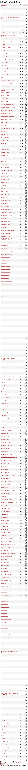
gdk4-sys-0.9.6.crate (4, 415)
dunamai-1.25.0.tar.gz (5, 469)
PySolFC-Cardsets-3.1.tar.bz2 (6, 41)
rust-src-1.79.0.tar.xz (4, 98)
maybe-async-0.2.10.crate (5, 547)
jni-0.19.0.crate (3, 427)
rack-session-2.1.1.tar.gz (5, 532)
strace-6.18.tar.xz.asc (5, 735)
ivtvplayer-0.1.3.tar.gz (5, 535)
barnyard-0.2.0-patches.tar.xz (6, 586)
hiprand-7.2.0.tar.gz (4, 352)
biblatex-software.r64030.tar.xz (6, 696)
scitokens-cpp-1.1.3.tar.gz (5, 275)
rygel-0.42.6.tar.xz (4, 125)
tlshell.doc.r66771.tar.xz (5, 744)
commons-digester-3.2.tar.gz (6, 266)
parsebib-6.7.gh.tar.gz (5, 520)
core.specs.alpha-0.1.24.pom (6, 702)
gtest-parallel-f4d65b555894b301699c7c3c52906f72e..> (8, 553)
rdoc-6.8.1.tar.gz (4, 164)
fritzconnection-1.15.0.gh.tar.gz (6, 337)
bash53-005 (3, 720)
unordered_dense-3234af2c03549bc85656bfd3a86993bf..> (8, 158)
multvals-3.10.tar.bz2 (4, 604)
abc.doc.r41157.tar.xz (5, 293)
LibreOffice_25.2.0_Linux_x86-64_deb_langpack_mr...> (6, 239)
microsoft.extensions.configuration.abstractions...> (10, 355)
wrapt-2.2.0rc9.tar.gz (4, 364)
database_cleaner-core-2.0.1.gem (7, 538)
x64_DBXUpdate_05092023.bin (6, 550)
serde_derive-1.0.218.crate (6, 436)
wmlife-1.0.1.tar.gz (4, 382)
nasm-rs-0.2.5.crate (4, 628)
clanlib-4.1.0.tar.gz (4, 77)
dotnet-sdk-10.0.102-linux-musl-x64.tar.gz (8, 14)
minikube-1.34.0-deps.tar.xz (6, 65)
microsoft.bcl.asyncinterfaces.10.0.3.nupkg (8, 376)
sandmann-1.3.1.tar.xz (5, 56)
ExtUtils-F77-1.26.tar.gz (5, 589)
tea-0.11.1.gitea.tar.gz (5, 167)
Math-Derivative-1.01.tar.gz (6, 574)
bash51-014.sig (3, 759)
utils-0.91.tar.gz (3, 188)
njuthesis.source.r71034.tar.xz (6, 418)
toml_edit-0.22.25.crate (5, 361)
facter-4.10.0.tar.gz (4, 197)
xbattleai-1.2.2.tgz (4, 131)
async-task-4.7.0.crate (5, 493)
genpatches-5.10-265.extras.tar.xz (7, 687)
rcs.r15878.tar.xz (4, 598)
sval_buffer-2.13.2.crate (5, 562)
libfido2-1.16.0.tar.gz (4, 173)
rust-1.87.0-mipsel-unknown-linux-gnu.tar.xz (9, 44)
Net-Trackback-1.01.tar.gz (5, 634)
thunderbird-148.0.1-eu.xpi (5, 200)
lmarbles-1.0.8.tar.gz (4, 155)
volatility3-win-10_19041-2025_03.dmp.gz (8, 11)
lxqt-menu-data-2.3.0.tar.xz (6, 442)
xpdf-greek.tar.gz (4, 717)
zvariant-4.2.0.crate (4, 394)
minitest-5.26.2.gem (4, 370)
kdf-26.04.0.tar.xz (4, 203)
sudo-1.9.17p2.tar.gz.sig (5, 753)
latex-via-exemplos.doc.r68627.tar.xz (7, 104)
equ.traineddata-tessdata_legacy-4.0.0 (8, 110)
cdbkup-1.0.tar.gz (4, 496)
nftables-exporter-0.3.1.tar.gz (6, 541)
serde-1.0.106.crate (4, 409)
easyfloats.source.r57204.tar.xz (6, 580)
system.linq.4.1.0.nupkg (5, 194)
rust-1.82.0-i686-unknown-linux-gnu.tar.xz (8, 20)
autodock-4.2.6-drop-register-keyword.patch (9, 502)
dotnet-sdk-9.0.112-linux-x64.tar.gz (7, 26)
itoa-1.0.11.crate (4, 613)
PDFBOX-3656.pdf (4, 403)
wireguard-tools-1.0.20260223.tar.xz (7, 373)
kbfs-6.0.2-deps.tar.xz (5, 29)
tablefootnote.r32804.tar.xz (5, 684)
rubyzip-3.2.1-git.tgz (4, 140)
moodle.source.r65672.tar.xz (6, 406)
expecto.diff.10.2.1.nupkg (5, 508)
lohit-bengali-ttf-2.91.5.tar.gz (6, 412)
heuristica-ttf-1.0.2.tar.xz (5, 257)
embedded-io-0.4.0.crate (5, 595)
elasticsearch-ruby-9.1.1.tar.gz (6, 119)
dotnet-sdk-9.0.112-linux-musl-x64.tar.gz (8, 23)
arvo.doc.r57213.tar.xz (5, 439)
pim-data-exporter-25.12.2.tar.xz (6, 215)
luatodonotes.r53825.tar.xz (5, 529)
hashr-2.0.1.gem (4, 622)
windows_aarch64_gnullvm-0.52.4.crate (8, 212)
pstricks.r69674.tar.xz (5, 385)
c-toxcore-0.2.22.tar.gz (5, 149)
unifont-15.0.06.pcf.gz (5, 137)
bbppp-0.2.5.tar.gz (4, 391)
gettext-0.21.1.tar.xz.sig (5, 732)
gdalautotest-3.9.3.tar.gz (5, 53)
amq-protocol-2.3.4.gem (5, 463)
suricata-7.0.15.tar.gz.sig (5, 750)
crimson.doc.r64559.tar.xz (5, 511)
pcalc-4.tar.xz (3, 421)
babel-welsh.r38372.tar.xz (5, 714)
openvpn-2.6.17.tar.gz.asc (5, 726)
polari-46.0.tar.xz (4, 143)
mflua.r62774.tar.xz (4, 517)
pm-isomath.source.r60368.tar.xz (7, 556)
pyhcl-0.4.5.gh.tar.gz (4, 433)
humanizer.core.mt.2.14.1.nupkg (6, 454)
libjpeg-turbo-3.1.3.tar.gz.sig (6, 756)
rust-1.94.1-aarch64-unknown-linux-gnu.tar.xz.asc (10, 738)
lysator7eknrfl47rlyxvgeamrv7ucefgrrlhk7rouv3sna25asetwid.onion (12, 762)
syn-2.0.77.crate (4, 296)
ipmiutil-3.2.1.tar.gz (4, 122)
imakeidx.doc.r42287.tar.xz (6, 191)
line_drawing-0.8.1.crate (5, 577)
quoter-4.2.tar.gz (4, 610)
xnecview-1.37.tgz (4, 400)
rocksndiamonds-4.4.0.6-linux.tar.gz (7, 80)
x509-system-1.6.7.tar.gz (5, 699)
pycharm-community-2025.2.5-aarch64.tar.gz (9, 8)
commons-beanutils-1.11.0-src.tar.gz (7, 230)
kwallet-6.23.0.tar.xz (4, 248)
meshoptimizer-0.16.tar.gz (5, 260)
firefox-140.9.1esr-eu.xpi (5, 224)
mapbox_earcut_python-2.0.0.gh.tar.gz (8, 490)
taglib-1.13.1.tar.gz (4, 134)
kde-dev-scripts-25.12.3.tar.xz (6, 242)
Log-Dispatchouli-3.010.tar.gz (6, 478)
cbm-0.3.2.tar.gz (4, 568)
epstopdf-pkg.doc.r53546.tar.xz (6, 254)
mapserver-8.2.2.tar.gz (5, 95)
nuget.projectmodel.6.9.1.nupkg (6, 281)
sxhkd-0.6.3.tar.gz (4, 505)
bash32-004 (3, 708)
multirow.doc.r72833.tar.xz (5, 179)
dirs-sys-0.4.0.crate (4, 616)
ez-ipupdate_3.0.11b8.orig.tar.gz (7, 397)
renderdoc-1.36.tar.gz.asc (5, 729)
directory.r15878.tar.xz (5, 607)
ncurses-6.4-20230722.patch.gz (6, 430)
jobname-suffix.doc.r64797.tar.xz (7, 209)
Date (25, 5)
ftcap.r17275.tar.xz (4, 711)
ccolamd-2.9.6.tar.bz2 (5, 287)
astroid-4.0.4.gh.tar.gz (5, 206)
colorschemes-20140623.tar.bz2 (6, 170)
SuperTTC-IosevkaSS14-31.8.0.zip (7, 47)
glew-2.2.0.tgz (3, 161)
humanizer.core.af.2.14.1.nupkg (6, 445)
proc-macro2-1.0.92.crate (5, 448)
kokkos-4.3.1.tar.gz (4, 101)
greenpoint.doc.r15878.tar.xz (6, 723)
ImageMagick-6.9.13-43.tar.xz (6, 68)
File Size (20, 5)
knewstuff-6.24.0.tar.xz (5, 92)
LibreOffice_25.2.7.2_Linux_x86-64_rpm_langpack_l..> (7, 146)
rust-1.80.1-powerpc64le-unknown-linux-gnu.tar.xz (10, 32)
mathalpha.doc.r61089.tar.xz (6, 113)
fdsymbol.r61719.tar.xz (5, 152)
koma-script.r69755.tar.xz (5, 74)
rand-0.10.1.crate (4, 367)
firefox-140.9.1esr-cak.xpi (5, 236)
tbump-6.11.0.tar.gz (4, 523)
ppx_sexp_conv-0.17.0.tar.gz (6, 424)
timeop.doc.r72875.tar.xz (5, 233)
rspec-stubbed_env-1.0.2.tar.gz (6, 499)
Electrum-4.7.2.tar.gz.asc (5, 705)
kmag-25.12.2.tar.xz (4, 176)
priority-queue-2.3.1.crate (5, 472)
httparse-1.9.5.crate (4, 487)
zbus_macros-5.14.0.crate (5, 484)
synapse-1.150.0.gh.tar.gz (5, 71)
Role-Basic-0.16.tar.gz (5, 514)
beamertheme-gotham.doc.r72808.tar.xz (8, 107)
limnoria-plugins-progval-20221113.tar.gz (8, 83)
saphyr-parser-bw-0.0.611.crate (6, 379)
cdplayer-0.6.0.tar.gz (4, 245)
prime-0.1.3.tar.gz (4, 592)
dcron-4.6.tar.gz (4, 466)
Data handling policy (4, 764)
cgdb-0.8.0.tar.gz (4, 263)
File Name (3, 5)
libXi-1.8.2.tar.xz (4, 227)
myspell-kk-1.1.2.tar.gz (5, 278)
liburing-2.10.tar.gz (4, 218)
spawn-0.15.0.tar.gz (4, 571)
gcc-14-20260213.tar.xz (5, 38)
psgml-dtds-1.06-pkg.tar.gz (5, 272)
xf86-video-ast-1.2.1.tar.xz (5, 269)
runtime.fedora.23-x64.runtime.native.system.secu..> (7, 452)
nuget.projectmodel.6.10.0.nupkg (7, 251)
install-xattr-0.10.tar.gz (5, 565)
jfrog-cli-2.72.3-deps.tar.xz (5, 86)
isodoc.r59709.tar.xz (4, 631)
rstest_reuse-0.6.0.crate (5, 625)
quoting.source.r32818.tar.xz (6, 643)
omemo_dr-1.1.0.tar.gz (5, 346)
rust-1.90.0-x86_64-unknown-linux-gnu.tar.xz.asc (9, 741)
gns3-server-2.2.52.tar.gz (5, 62)
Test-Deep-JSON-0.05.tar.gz (6, 619)
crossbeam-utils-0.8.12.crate (6, 481)
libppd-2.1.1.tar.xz (4, 185)
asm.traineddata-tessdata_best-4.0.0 (7, 59)
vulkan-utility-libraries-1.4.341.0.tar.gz (7, 128)
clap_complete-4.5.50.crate (6, 460)
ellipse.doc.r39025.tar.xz (5, 221)
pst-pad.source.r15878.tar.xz (6, 747)
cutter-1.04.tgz (3, 583)
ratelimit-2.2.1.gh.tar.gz (5, 601)
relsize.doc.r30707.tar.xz (5, 284)
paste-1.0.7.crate (4, 559)
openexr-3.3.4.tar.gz (4, 50)
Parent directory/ (4, 6)
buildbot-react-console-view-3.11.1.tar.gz (8, 544)
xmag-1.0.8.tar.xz (4, 349)
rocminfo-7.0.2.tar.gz (4, 526)
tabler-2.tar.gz (3, 388)
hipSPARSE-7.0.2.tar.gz (5, 182)
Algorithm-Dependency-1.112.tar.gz (7, 475)
